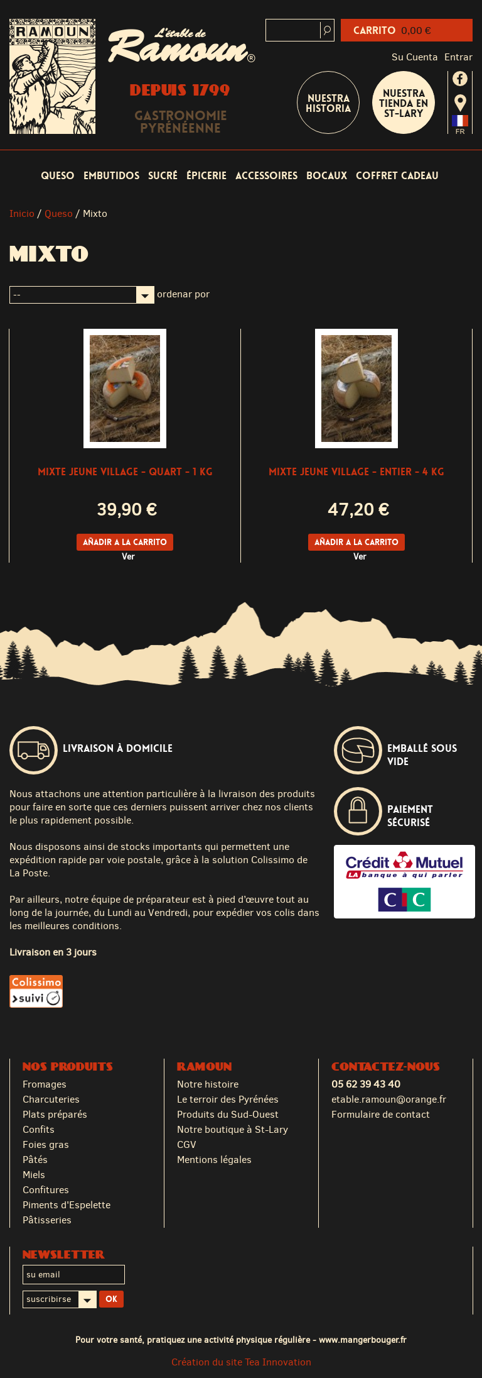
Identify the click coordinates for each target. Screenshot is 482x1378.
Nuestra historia (328, 103)
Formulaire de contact (380, 1114)
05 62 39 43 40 (365, 1084)
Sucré (163, 175)
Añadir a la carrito (125, 542)
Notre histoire (207, 1084)
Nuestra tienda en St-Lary (403, 103)
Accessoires (266, 175)
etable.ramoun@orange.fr (388, 1099)
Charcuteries (51, 1099)
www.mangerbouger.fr (363, 1339)
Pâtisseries (47, 1219)
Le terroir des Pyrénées (228, 1099)
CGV (186, 1144)
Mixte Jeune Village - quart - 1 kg (125, 471)
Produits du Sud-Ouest (228, 1114)
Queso (58, 175)
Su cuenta (415, 56)
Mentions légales (214, 1159)
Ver (128, 557)
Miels (34, 1174)
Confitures (46, 1189)
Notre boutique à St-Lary (232, 1129)
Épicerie (206, 175)
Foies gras (46, 1144)
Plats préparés (55, 1114)
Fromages (45, 1084)
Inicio (22, 213)
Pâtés (35, 1159)
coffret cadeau (397, 175)
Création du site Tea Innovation (241, 1362)
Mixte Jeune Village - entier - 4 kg (356, 471)
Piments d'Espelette (66, 1204)
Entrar (458, 56)
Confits (39, 1129)
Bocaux (326, 175)
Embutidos (111, 175)
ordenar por (183, 293)
